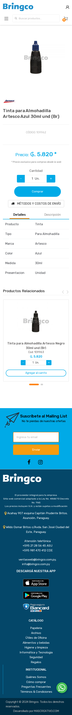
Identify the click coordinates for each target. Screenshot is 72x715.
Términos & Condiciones (36, 691)
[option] (36, 58)
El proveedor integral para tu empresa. (36, 495)
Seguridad (36, 657)
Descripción (52, 214)
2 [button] (42, 384)
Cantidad (36, 171)
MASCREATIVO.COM (46, 711)
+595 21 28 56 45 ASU (36, 545)
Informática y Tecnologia (36, 652)
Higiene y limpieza (36, 647)
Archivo (36, 633)
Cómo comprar (36, 682)
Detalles (19, 214)
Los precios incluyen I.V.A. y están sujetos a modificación (36, 506)
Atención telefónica (36, 541)
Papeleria (36, 628)
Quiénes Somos (36, 677)
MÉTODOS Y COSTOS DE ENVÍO (36, 203)
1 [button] (34, 384)
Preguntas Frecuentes (36, 686)
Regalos (36, 662)
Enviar (36, 449)
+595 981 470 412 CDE (36, 550)
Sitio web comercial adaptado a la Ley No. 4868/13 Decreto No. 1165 (36, 500)
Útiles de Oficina (36, 637)
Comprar (37, 191)
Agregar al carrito (36, 373)
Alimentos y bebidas (36, 642)
